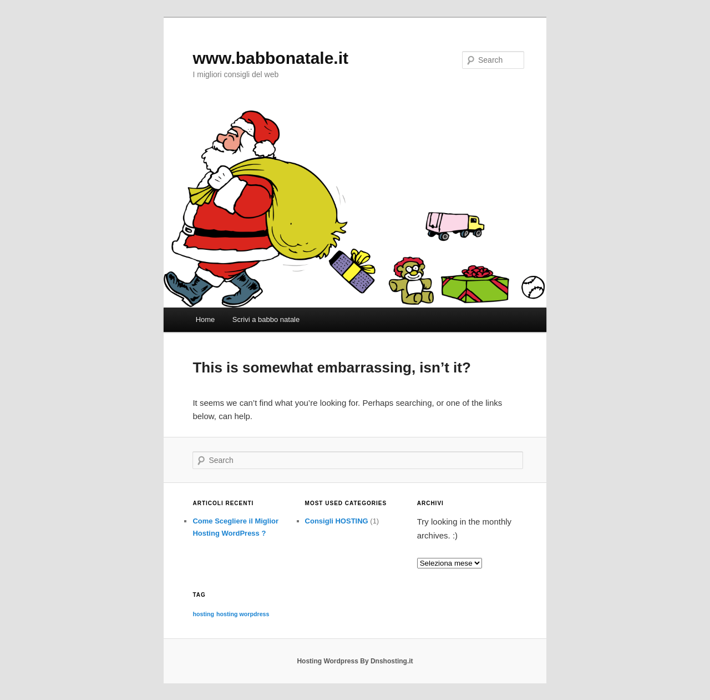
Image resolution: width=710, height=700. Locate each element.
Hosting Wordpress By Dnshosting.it (355, 661)
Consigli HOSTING (336, 521)
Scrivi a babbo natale (266, 319)
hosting (203, 614)
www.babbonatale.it (270, 58)
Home (205, 319)
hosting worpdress (242, 614)
